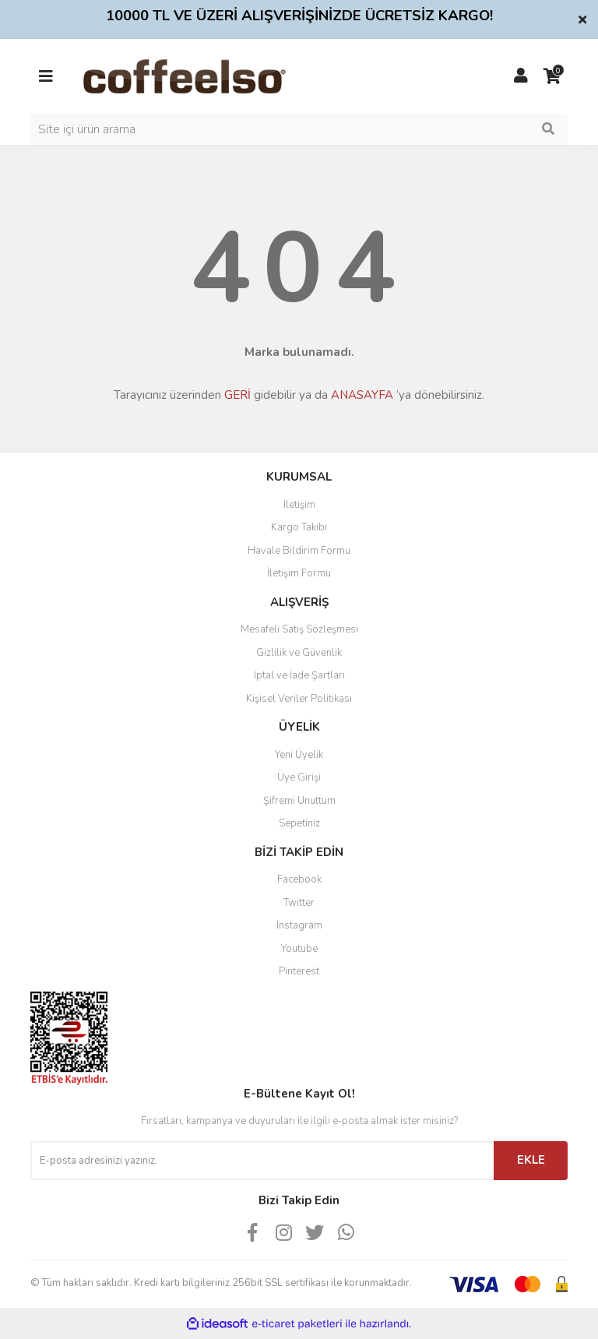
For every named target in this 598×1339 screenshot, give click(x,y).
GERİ (237, 395)
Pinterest (299, 971)
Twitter (299, 903)
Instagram (299, 925)
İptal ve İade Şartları (299, 675)
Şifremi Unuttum (299, 801)
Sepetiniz (299, 823)
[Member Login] (521, 76)
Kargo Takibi (299, 527)
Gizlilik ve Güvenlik (299, 653)
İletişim (299, 505)
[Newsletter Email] (262, 1160)
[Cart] (552, 76)
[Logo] (209, 75)
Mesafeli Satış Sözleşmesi (299, 629)
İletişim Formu (299, 573)
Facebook (299, 879)
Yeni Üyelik (299, 755)
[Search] (299, 129)
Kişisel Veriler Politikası (299, 699)
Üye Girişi (299, 777)
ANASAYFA (362, 395)
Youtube (299, 949)
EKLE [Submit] (531, 1160)
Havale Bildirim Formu (299, 551)
